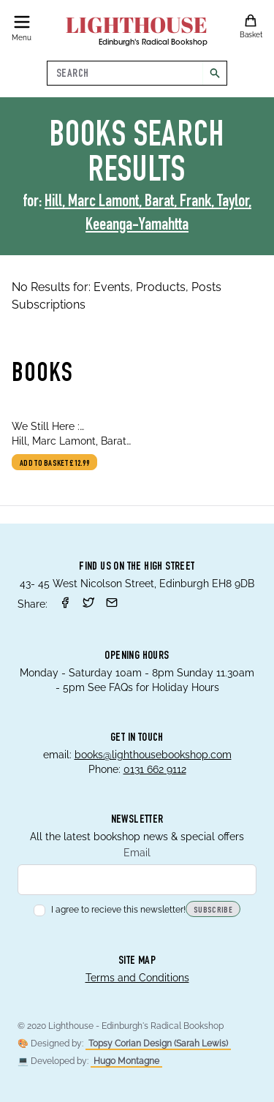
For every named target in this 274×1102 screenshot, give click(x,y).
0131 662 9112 (154, 769)
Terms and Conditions (137, 978)
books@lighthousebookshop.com (153, 755)
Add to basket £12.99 (54, 463)
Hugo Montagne (126, 1061)
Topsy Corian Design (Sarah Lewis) (158, 1043)
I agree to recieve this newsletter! (110, 910)
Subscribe (213, 910)
